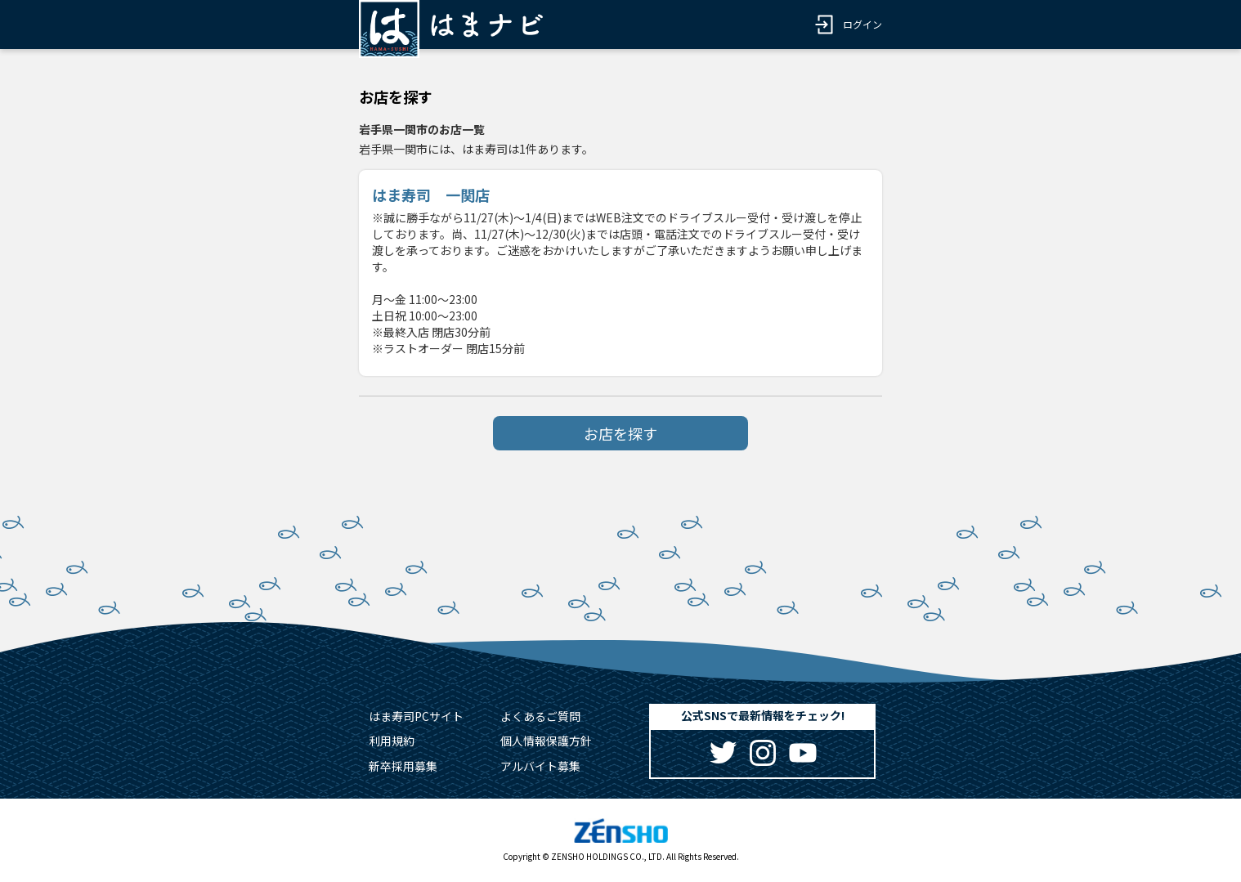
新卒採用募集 (403, 766)
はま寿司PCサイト (416, 716)
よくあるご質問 (540, 716)
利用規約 (391, 740)
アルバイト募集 (540, 766)
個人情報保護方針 (546, 740)
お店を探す (620, 433)
